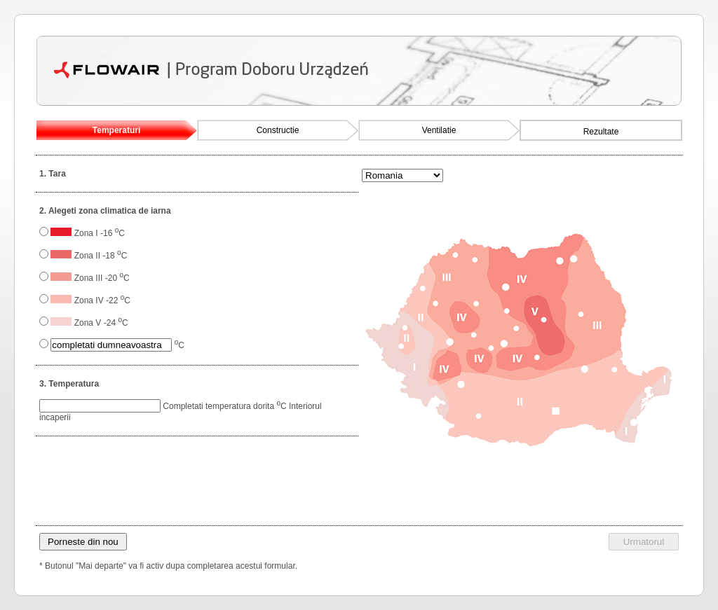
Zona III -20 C (102, 278)
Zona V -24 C (101, 323)
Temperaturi (116, 130)
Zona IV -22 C (102, 300)
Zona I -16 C (99, 233)
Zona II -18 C (101, 256)
